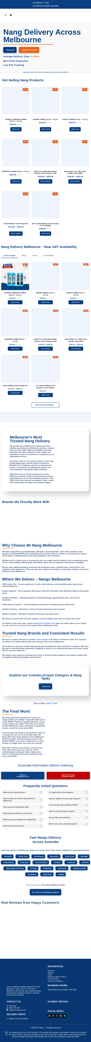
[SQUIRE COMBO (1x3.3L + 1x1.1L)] (45, 100)
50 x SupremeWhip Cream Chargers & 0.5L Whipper (45, 387)
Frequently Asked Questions (45, 786)
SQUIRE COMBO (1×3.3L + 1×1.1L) (45, 119)
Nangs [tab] (24, 255)
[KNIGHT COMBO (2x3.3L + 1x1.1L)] (75, 100)
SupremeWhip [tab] (49, 255)
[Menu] (5, 15)
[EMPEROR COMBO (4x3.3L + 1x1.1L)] (15, 152)
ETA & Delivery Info (47, 623)
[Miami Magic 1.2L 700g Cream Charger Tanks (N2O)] (75, 152)
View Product (45, 348)
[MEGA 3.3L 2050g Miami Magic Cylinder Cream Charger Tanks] (45, 152)
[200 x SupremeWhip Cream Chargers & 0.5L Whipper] (45, 204)
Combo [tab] (34, 255)
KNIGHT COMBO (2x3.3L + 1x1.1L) (75, 294)
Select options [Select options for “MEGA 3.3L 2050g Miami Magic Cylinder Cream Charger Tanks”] (45, 181)
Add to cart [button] (16, 129)
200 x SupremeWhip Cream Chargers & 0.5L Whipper (45, 224)
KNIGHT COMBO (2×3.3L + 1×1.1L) (75, 119)
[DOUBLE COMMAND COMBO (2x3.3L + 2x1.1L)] (15, 100)
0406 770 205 (51, 703)
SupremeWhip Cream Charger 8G (16, 223)
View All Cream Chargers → (45, 405)
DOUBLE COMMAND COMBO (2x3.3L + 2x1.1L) (15, 294)
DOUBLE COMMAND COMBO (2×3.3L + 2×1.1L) (16, 120)
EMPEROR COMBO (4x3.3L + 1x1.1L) (15, 340)
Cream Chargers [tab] (9, 255)
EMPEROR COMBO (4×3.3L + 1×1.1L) (15, 171)
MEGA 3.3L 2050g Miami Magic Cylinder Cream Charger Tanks (45, 172)
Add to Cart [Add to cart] (15, 302)
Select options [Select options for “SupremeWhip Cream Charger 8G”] (16, 233)
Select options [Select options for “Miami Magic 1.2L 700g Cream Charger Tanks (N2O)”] (75, 181)
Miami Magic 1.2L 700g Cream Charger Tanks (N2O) (75, 172)
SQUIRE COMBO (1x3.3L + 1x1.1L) (45, 294)
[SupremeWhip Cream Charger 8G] (15, 204)
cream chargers (42, 639)
